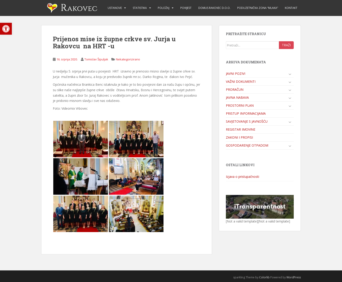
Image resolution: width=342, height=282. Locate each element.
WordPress (293, 277)
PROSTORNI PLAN (240, 105)
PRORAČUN (234, 89)
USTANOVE (115, 8)
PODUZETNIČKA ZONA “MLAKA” (257, 8)
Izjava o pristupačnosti (242, 176)
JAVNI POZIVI (235, 73)
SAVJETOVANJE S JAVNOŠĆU (247, 121)
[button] (6, 29)
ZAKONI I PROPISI (239, 137)
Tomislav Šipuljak (96, 59)
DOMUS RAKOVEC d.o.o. (214, 8)
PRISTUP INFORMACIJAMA (246, 113)
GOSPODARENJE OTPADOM (247, 145)
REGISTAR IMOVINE (240, 129)
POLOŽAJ (163, 8)
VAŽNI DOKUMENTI (240, 81)
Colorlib (264, 277)
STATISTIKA (140, 8)
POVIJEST (185, 8)
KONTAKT (291, 8)
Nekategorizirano (128, 59)
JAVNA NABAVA (237, 97)
